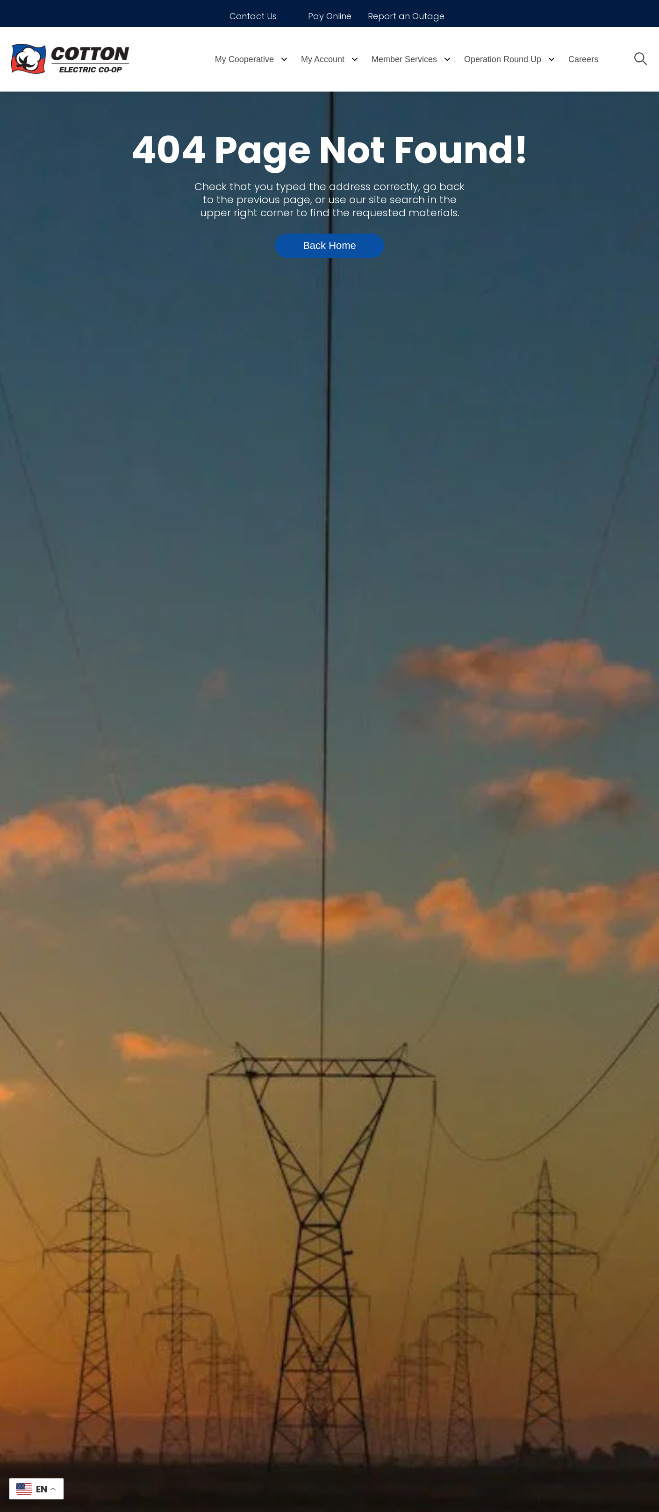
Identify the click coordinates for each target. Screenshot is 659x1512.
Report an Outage (406, 16)
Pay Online (329, 16)
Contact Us (253, 16)
